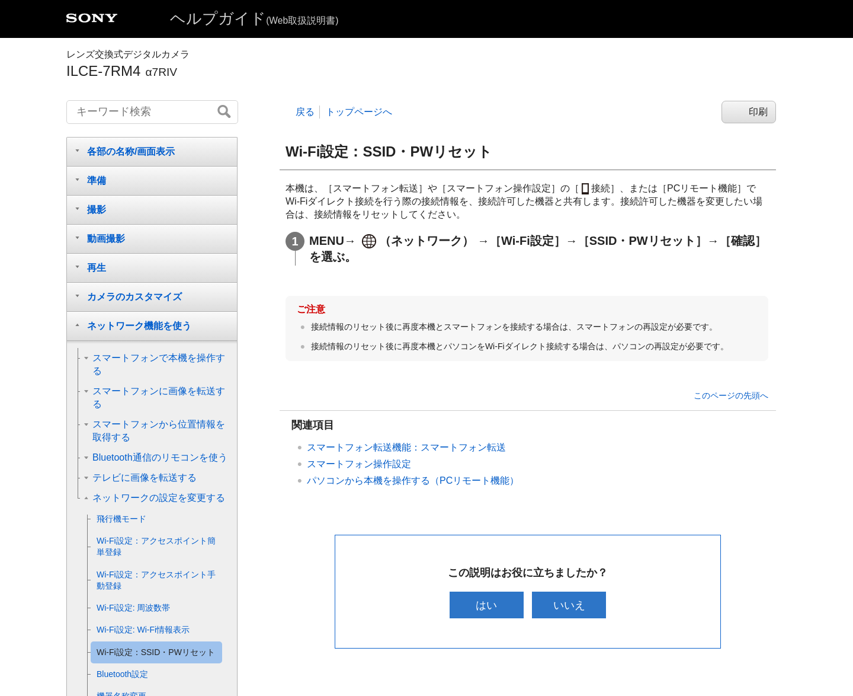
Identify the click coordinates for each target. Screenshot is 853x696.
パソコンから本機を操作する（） (413, 480)
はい (485, 605)
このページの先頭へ (731, 395)
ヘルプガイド (254, 18)
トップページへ (359, 112)
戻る (305, 112)
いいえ (570, 605)
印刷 (758, 112)
